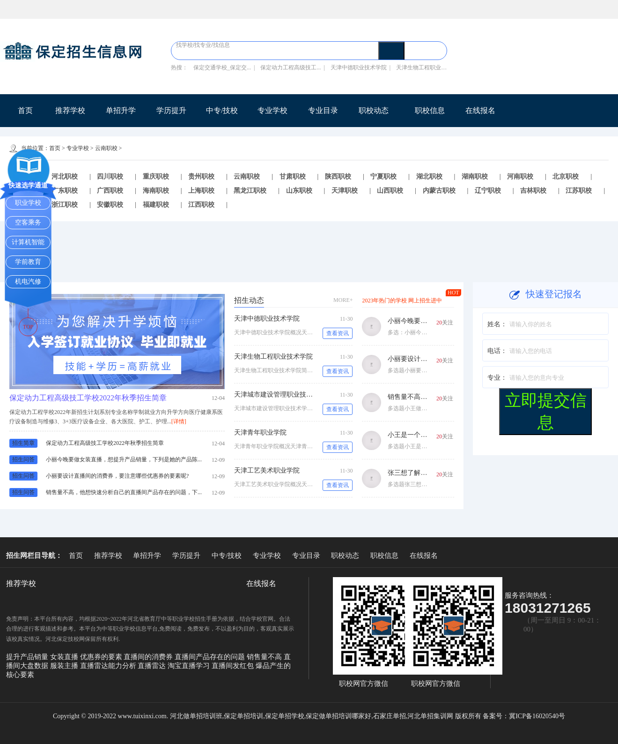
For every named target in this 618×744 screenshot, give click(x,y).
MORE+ (343, 300)
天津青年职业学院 (260, 432)
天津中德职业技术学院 (359, 67)
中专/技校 (222, 110)
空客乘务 (28, 222)
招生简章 (23, 443)
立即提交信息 (546, 411)
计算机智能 (28, 242)
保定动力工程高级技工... (290, 67)
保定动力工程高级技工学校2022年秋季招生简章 (88, 398)
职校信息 (430, 110)
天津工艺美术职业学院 (267, 470)
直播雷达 (153, 665)
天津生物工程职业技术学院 (273, 356)
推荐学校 (70, 110)
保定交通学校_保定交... (222, 67)
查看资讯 (337, 333)
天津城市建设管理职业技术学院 (280, 394)
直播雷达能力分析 (109, 665)
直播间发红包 (234, 665)
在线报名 (480, 110)
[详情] (178, 421)
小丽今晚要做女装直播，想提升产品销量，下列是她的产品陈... (124, 459)
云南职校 (106, 148)
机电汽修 (28, 281)
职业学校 (28, 202)
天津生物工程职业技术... (426, 67)
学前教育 (28, 261)
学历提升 (171, 110)
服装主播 (65, 665)
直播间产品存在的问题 (211, 657)
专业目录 (323, 110)
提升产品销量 (28, 657)
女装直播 (65, 657)
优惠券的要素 (102, 657)
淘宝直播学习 (190, 665)
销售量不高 (265, 657)
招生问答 (23, 459)
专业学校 (272, 110)
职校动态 (374, 110)
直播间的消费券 (149, 657)
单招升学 (121, 110)
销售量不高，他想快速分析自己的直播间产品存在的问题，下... (124, 492)
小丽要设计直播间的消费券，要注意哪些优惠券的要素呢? (117, 476)
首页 (25, 110)
